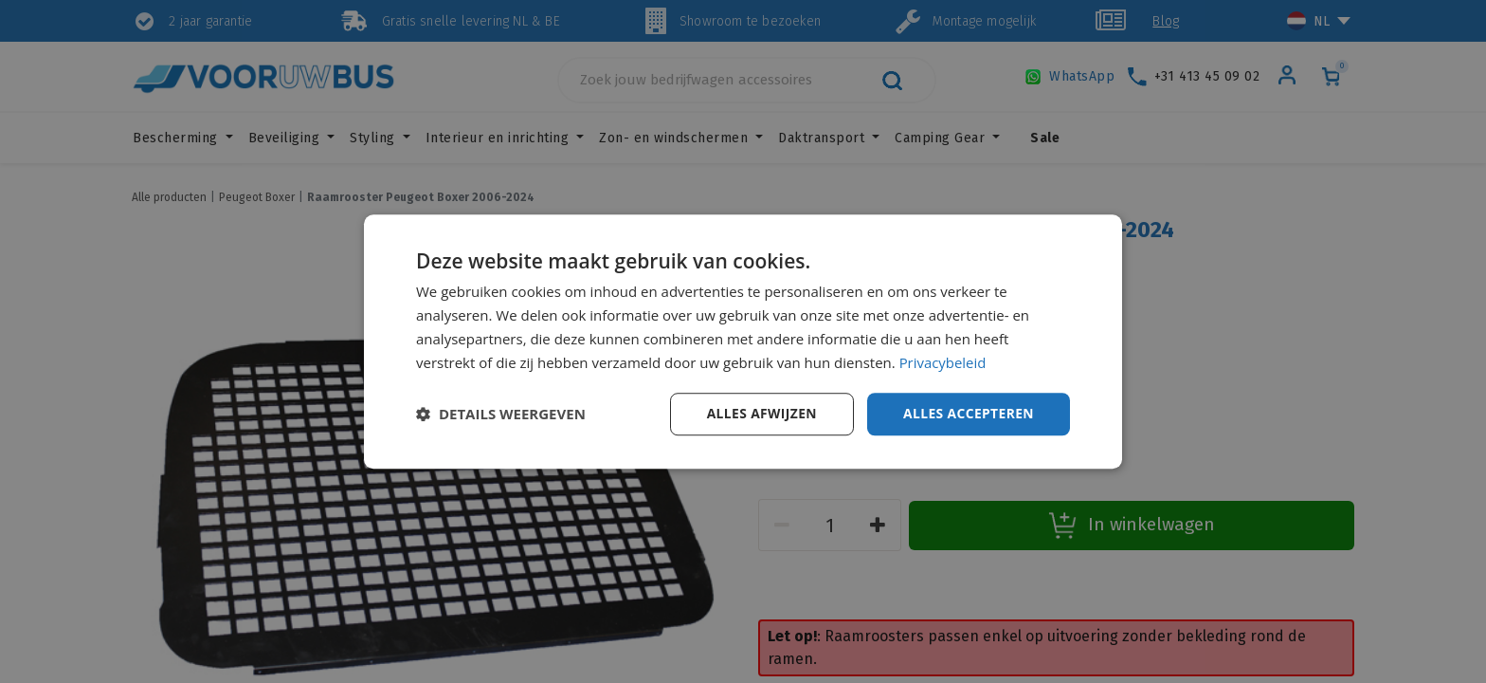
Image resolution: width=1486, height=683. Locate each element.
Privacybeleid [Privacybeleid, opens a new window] (943, 362)
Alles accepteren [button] (967, 413)
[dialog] (743, 341)
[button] (501, 414)
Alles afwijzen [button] (760, 413)
